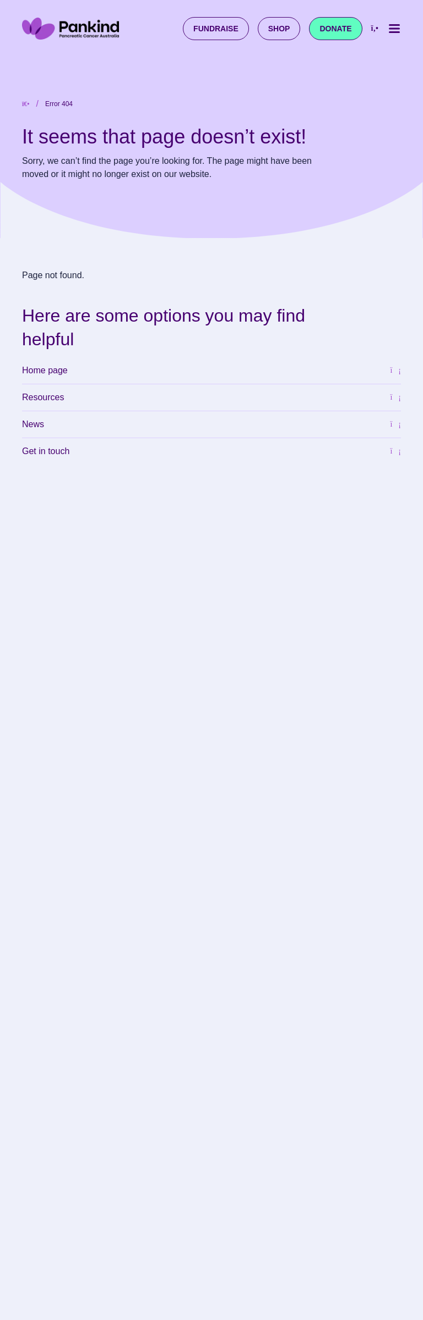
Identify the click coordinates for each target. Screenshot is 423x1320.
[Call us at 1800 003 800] (374, 28)
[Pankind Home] (70, 28)
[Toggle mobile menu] (394, 28)
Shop (279, 28)
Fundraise (215, 28)
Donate (335, 28)
